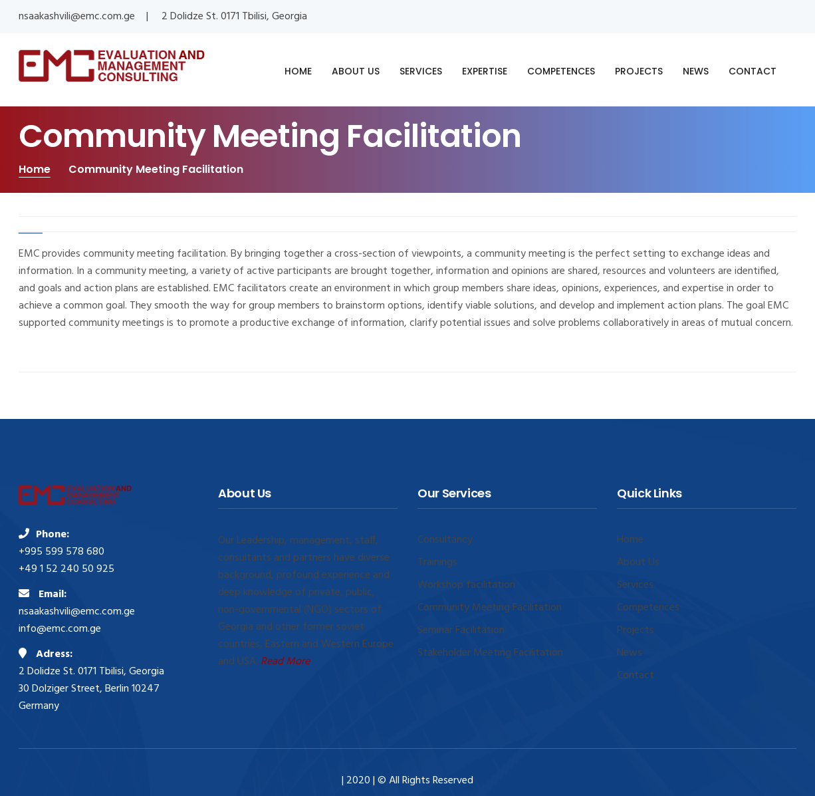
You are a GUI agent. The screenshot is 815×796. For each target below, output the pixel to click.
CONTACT (752, 71)
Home (35, 169)
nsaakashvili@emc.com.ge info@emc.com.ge (77, 620)
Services (635, 585)
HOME (298, 71)
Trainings (437, 562)
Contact (635, 675)
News (629, 653)
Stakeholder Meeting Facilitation (490, 653)
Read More (285, 661)
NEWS (696, 71)
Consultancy (445, 540)
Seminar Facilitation (461, 630)
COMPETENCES (561, 71)
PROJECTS (639, 71)
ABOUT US (356, 71)
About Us (638, 562)
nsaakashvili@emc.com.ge (77, 16)
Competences (648, 607)
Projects (635, 630)
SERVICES (421, 71)
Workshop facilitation (466, 585)
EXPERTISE (484, 71)
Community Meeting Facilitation (489, 607)
